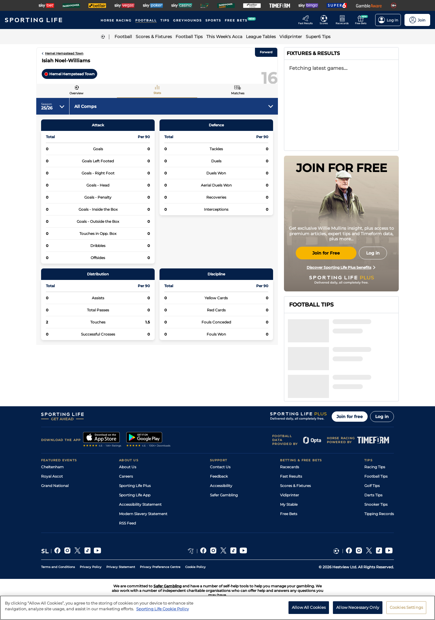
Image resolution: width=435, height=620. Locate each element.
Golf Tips (372, 485)
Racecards (289, 467)
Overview (76, 93)
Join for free (350, 416)
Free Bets (288, 513)
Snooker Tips (376, 504)
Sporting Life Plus (135, 485)
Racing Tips (374, 467)
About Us (127, 467)
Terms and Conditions (58, 567)
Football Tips (376, 476)
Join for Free (326, 253)
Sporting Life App (134, 495)
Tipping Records (379, 513)
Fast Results (291, 476)
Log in (382, 416)
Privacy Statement (120, 567)
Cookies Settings (406, 613)
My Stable (289, 504)
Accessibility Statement (140, 504)
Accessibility (221, 485)
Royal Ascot (52, 476)
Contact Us (220, 467)
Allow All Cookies (309, 613)
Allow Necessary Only (357, 613)
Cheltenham (52, 467)
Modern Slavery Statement (143, 513)
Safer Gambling (224, 495)
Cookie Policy (195, 567)
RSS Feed (127, 523)
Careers (126, 476)
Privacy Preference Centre (160, 567)
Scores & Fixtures (295, 485)
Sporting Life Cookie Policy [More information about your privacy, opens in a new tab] (162, 614)
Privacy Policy (91, 567)
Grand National (55, 485)
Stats (157, 93)
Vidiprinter (289, 495)
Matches (237, 93)
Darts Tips (373, 495)
